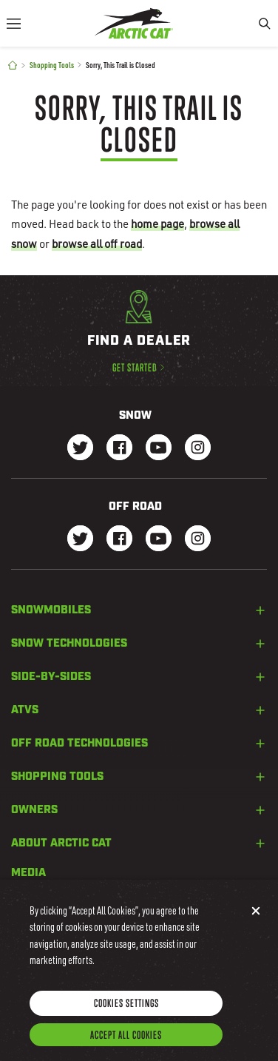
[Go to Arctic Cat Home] (134, 23)
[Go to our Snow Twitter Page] (80, 448)
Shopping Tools (52, 64)
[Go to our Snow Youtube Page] (159, 448)
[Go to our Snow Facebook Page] (119, 448)
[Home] (12, 65)
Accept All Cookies (126, 1046)
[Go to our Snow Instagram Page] (198, 448)
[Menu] (13, 23)
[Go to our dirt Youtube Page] (159, 539)
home (157, 223)
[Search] (264, 23)
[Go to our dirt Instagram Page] (80, 539)
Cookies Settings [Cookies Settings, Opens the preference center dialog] (126, 1014)
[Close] (256, 922)
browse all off (97, 243)
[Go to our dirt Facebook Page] (119, 539)
